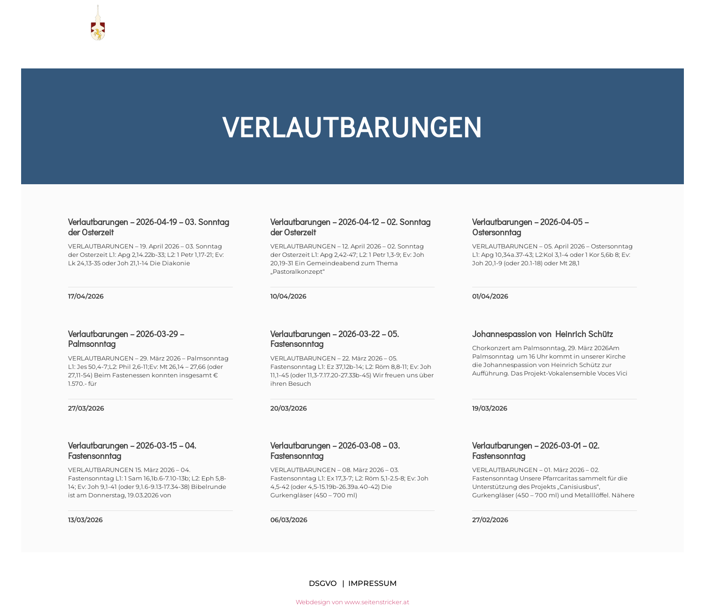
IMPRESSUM (372, 583)
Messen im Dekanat (528, 22)
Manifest (408, 22)
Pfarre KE (283, 22)
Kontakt (604, 22)
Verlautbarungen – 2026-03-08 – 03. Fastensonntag (335, 450)
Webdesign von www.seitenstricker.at (352, 602)
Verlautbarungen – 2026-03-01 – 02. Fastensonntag (535, 450)
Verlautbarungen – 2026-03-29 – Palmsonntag (128, 339)
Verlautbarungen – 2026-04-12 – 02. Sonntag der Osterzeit (351, 227)
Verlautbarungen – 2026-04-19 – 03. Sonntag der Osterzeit (150, 227)
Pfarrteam (347, 22)
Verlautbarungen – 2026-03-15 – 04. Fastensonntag (134, 450)
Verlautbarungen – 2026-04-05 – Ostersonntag (530, 227)
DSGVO (323, 583)
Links (458, 22)
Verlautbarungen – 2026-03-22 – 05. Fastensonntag (335, 339)
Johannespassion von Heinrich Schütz (542, 333)
